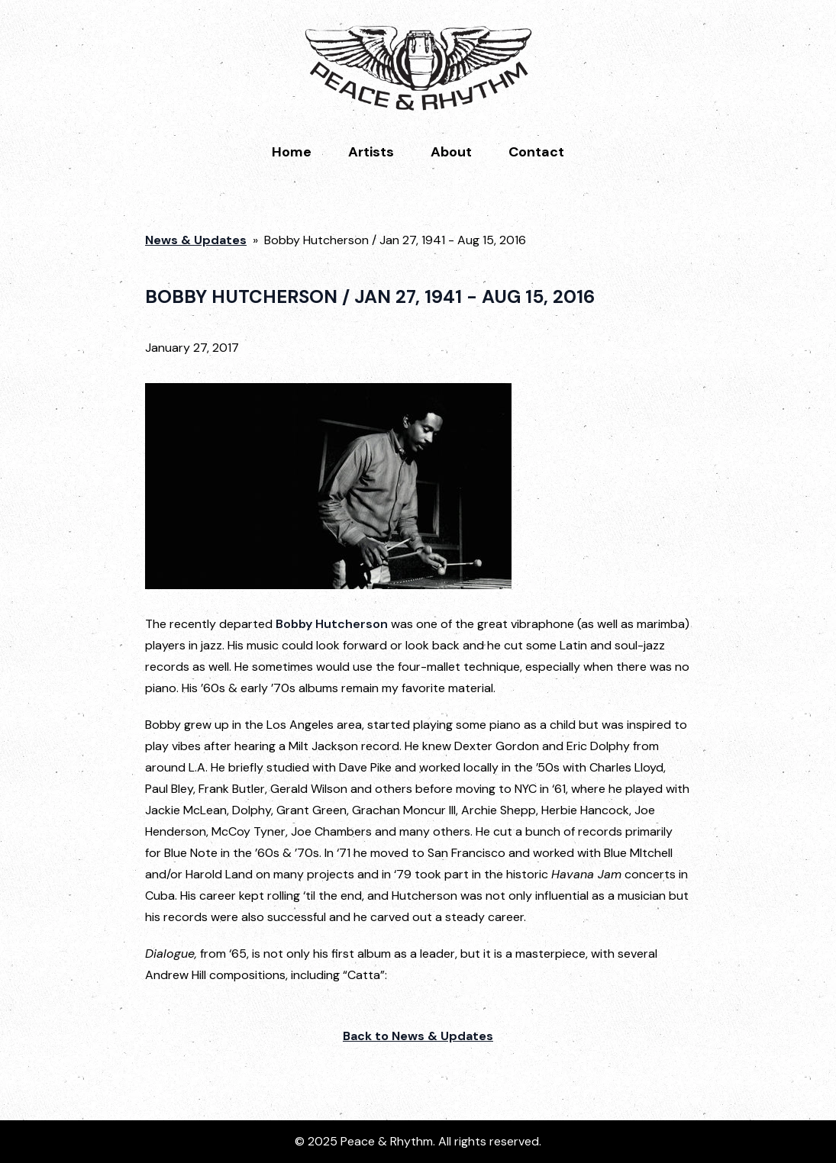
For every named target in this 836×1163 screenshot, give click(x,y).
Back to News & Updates (418, 1036)
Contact (536, 152)
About (451, 152)
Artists (371, 152)
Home (291, 152)
